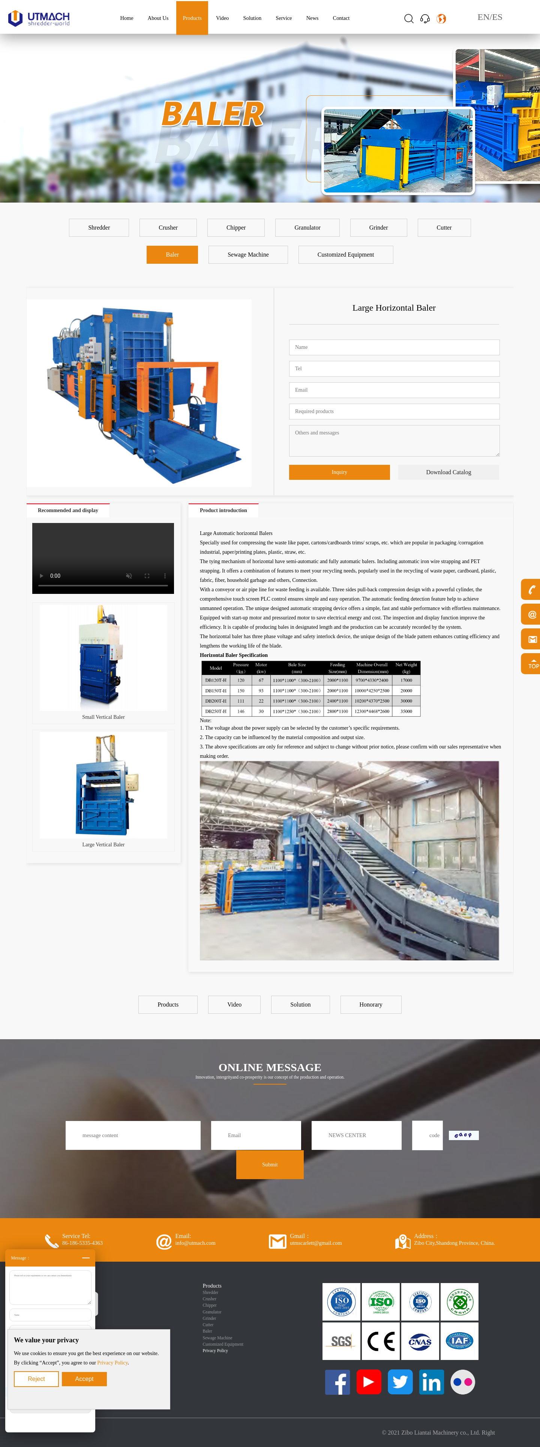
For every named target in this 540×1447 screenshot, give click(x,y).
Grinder (209, 1318)
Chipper (210, 1305)
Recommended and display (68, 510)
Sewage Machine (217, 1338)
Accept (84, 1379)
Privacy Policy (112, 1363)
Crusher (209, 1299)
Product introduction (223, 510)
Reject (36, 1379)
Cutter (208, 1324)
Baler (207, 1331)
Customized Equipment (223, 1344)
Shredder (211, 1292)
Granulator (212, 1312)
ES (497, 17)
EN (484, 17)
